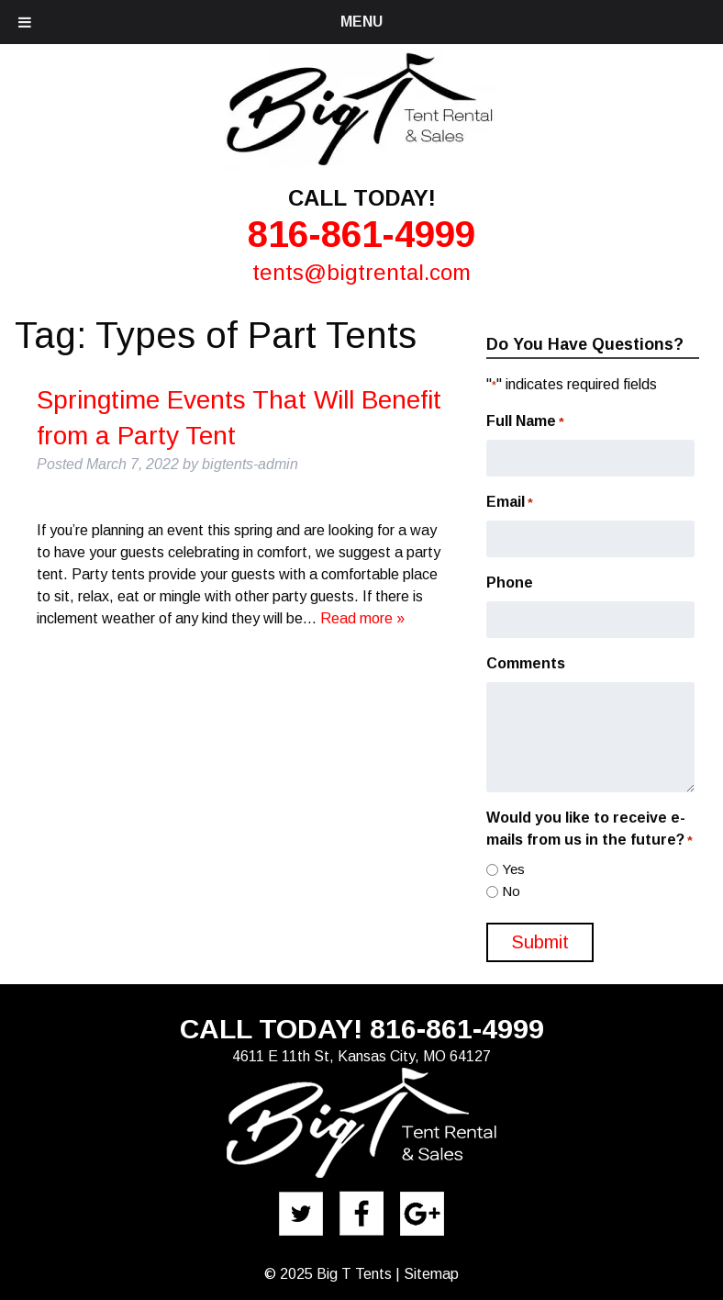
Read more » (362, 618)
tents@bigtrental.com (361, 272)
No (511, 891)
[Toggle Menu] (25, 22)
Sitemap (431, 1274)
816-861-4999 (361, 234)
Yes (513, 869)
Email (509, 503)
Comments (525, 663)
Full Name (525, 422)
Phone (509, 582)
